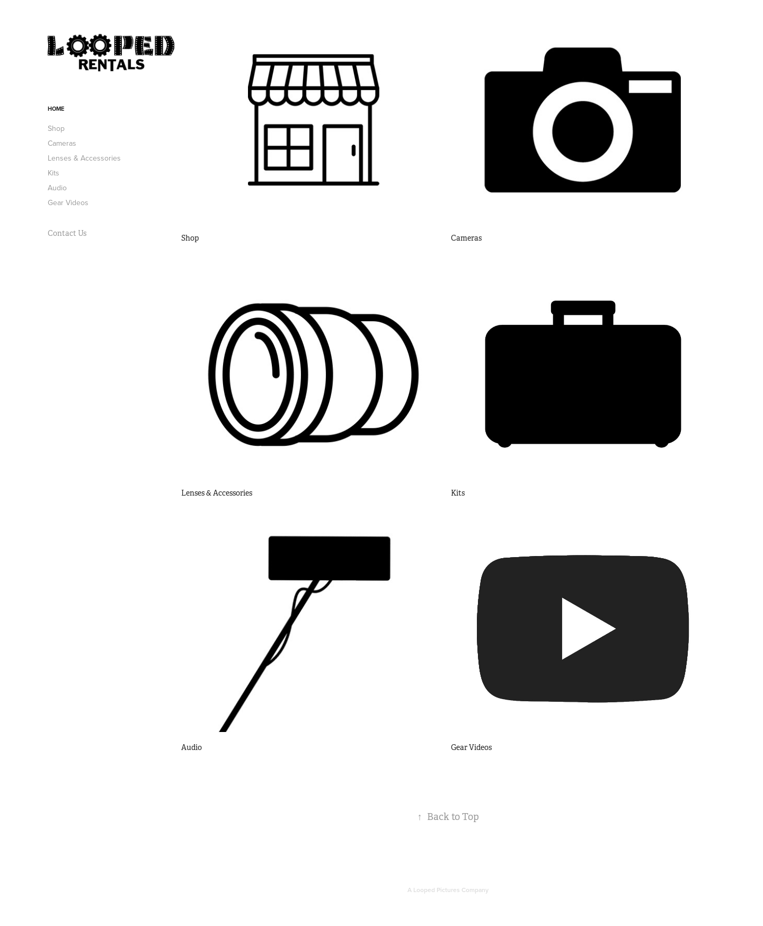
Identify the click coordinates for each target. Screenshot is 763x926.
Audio (57, 187)
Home (56, 108)
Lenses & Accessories (84, 158)
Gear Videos (68, 202)
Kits (53, 172)
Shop (56, 128)
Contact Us (67, 233)
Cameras (62, 143)
